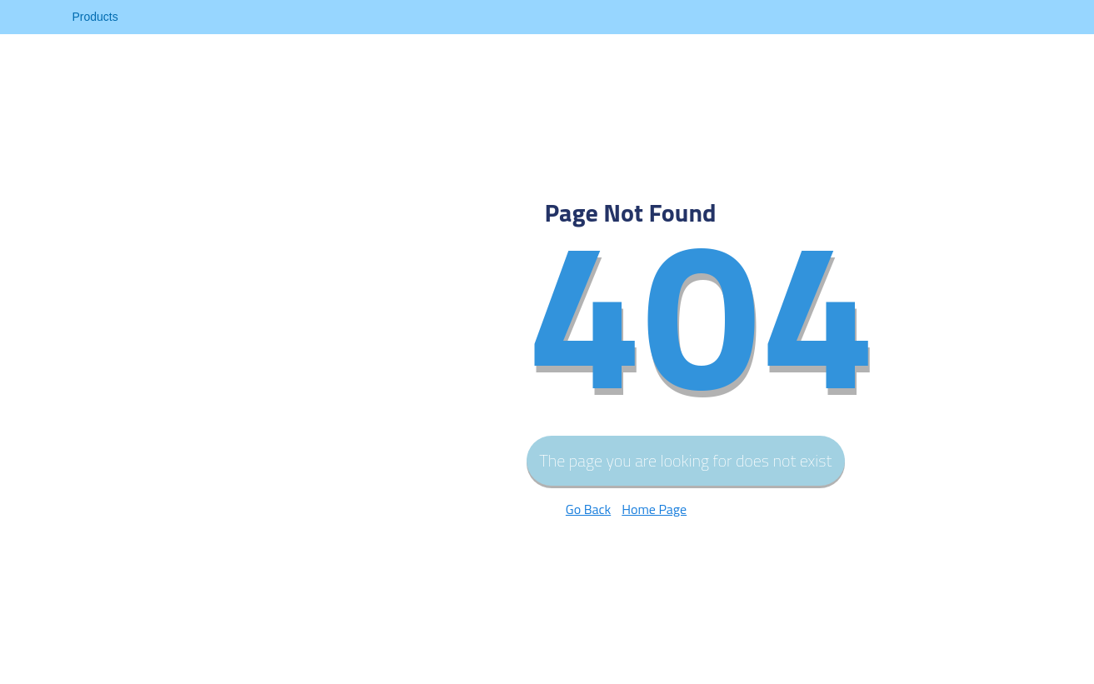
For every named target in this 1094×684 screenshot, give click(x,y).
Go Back (588, 509)
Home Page (654, 509)
